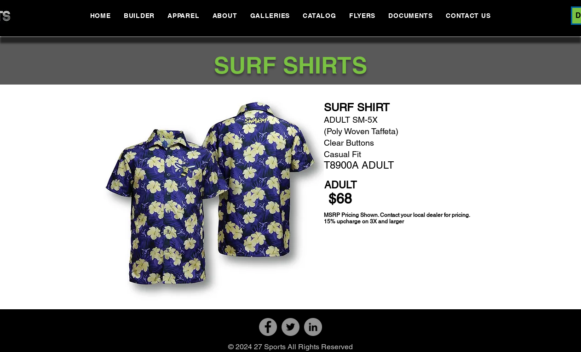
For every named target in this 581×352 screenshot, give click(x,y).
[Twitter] (290, 327)
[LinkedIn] (313, 327)
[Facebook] (268, 327)
